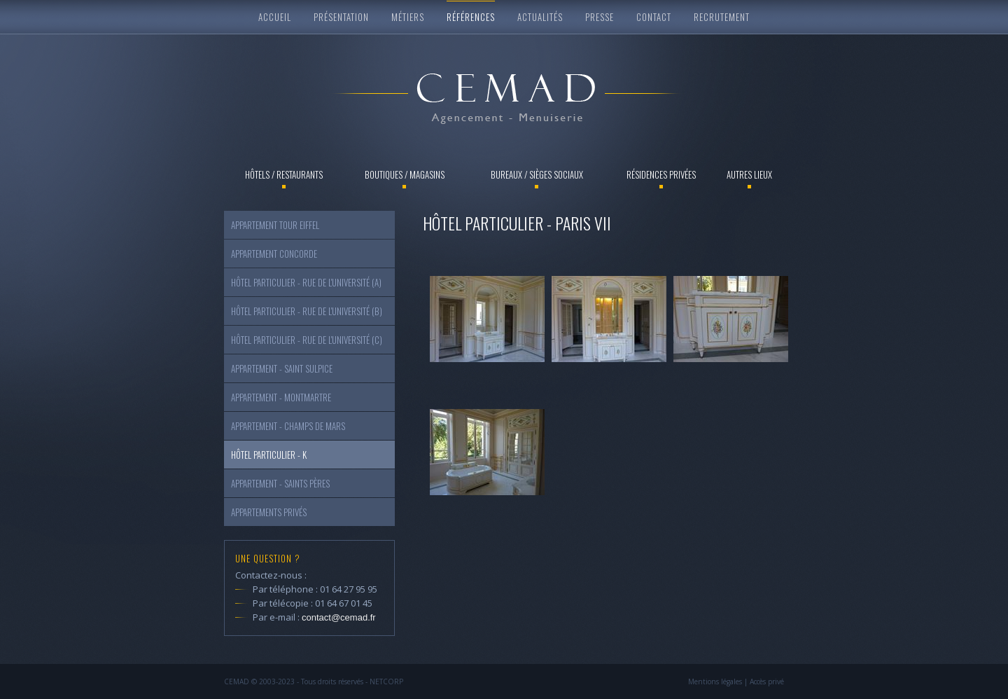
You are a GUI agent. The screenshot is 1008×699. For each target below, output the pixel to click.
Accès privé (767, 681)
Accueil (274, 17)
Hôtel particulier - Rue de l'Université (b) (306, 311)
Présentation (341, 17)
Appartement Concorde (274, 254)
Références (471, 17)
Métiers (407, 17)
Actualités (540, 17)
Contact (653, 17)
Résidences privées (661, 174)
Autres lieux (749, 174)
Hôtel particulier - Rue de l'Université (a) (306, 282)
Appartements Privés (269, 512)
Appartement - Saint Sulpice (281, 368)
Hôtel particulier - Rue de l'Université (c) (306, 340)
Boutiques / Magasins (404, 174)
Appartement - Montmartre (281, 397)
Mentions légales (715, 681)
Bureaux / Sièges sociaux (537, 174)
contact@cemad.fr (339, 617)
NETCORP (386, 681)
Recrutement (722, 17)
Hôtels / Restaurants (284, 174)
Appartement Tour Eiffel (275, 225)
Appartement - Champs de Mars (288, 426)
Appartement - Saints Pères (280, 483)
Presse (599, 17)
